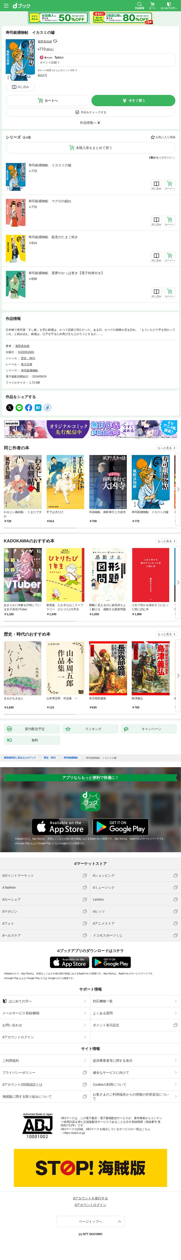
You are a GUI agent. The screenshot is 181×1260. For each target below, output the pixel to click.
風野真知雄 (45, 41)
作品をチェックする (93, 112)
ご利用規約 (10, 1060)
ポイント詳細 (48, 62)
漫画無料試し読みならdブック (20, 758)
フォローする (55, 41)
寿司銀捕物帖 (29, 370)
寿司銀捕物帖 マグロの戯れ (50, 201)
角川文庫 (26, 364)
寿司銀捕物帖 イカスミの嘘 (50, 165)
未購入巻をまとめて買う (94, 148)
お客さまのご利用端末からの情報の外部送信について (131, 1097)
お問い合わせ (12, 1025)
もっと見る (165, 448)
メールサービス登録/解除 (21, 1013)
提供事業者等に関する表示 (112, 1060)
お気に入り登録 (165, 137)
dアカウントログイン (18, 1037)
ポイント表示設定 (106, 1025)
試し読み (23, 87)
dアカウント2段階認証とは (22, 1084)
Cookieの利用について (109, 1084)
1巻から (154, 157)
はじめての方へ (17, 1001)
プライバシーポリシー (18, 1072)
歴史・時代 (28, 358)
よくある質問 (103, 1013)
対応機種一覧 (103, 1001)
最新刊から (168, 157)
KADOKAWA (26, 352)
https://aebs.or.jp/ (74, 1133)
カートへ (51, 100)
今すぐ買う (137, 100)
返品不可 (42, 75)
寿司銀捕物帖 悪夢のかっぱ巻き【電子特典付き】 (66, 273)
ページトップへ (90, 1221)
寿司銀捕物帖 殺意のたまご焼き (53, 237)
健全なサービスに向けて (111, 1072)
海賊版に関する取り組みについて (27, 1096)
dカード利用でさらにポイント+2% (56, 70)
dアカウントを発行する (90, 1198)
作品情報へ (88, 122)
